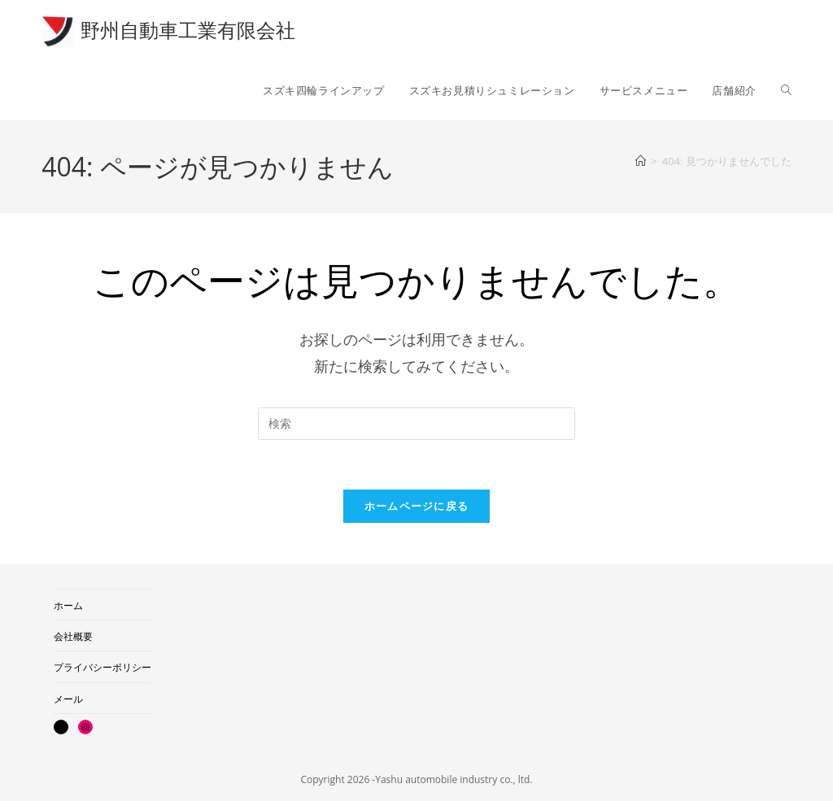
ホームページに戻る (416, 505)
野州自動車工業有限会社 (188, 29)
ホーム (68, 605)
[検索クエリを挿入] (416, 423)
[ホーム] (640, 161)
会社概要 (73, 636)
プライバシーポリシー (102, 667)
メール (68, 699)
